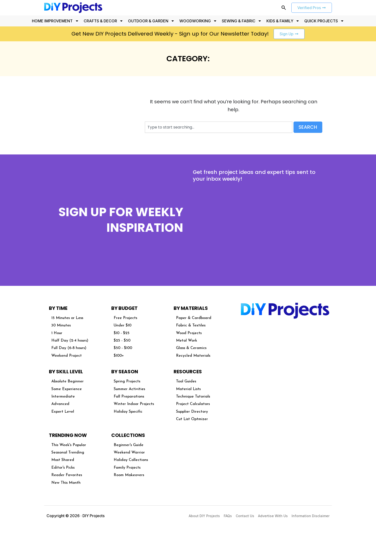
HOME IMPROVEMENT (55, 21)
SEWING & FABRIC (242, 21)
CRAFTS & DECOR (103, 21)
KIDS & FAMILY (283, 21)
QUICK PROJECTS (324, 21)
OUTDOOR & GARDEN (151, 21)
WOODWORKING (198, 21)
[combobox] (218, 127)
